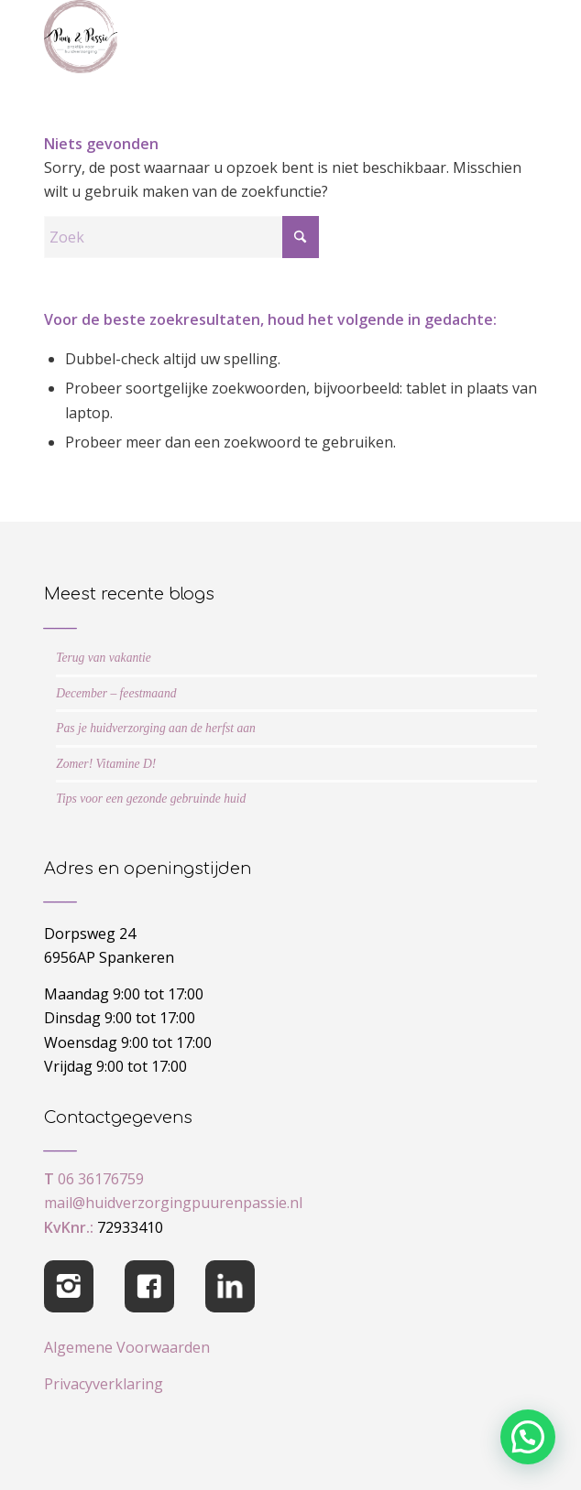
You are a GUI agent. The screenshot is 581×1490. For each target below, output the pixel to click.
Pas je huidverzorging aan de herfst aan (156, 728)
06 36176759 (101, 1179)
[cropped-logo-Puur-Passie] (241, 36)
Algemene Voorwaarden (127, 1347)
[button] (527, 1436)
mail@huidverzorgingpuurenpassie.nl (173, 1203)
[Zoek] (181, 237)
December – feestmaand (116, 693)
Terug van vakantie (103, 657)
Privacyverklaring (103, 1384)
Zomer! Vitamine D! (106, 764)
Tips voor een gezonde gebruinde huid (151, 798)
